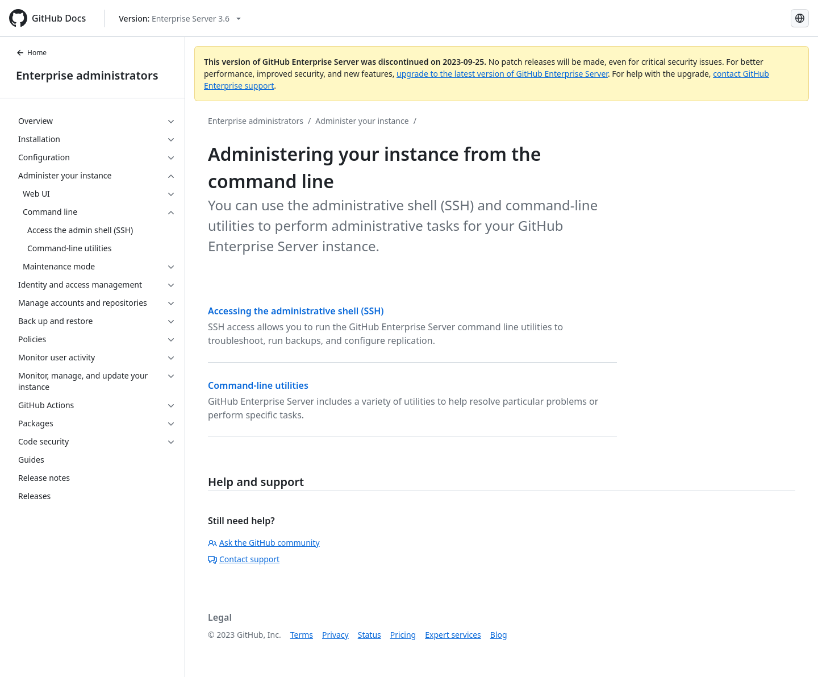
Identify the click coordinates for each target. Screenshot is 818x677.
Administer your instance (361, 120)
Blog (498, 634)
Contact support (243, 559)
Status (369, 634)
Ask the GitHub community (264, 542)
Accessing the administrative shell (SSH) (296, 311)
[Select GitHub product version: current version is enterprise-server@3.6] (180, 18)
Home (31, 52)
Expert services (453, 634)
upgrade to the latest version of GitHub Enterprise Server (502, 73)
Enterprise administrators (87, 75)
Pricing (403, 634)
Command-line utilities (258, 385)
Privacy (335, 634)
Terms (301, 634)
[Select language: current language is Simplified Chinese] (800, 18)
